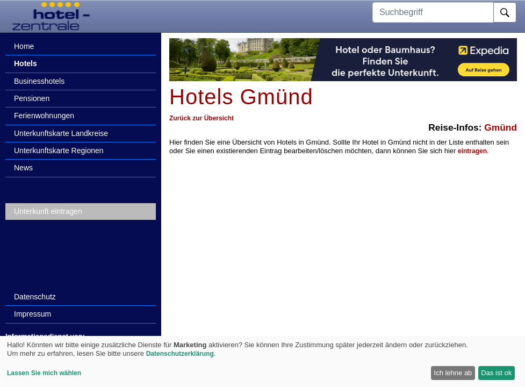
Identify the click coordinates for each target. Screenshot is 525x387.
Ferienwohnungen (44, 115)
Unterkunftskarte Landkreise (61, 133)
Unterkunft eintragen (48, 211)
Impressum (32, 314)
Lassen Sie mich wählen (44, 373)
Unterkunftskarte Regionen (59, 150)
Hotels (25, 63)
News (23, 167)
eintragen (472, 151)
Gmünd (500, 127)
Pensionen (31, 98)
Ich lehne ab (453, 373)
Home (24, 46)
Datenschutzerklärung (180, 353)
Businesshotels (39, 81)
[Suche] (504, 12)
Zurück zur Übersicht (201, 118)
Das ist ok (496, 373)
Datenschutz (35, 296)
